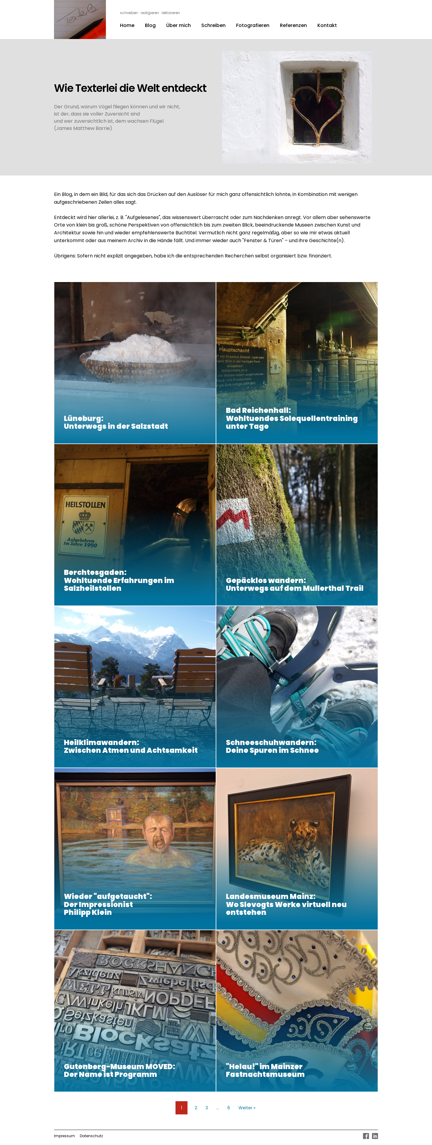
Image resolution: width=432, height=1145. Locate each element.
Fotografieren (252, 25)
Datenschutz (91, 1135)
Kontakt (327, 25)
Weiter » (246, 1108)
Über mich (178, 25)
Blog (150, 25)
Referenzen (293, 25)
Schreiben (213, 25)
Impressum (64, 1135)
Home (127, 25)
